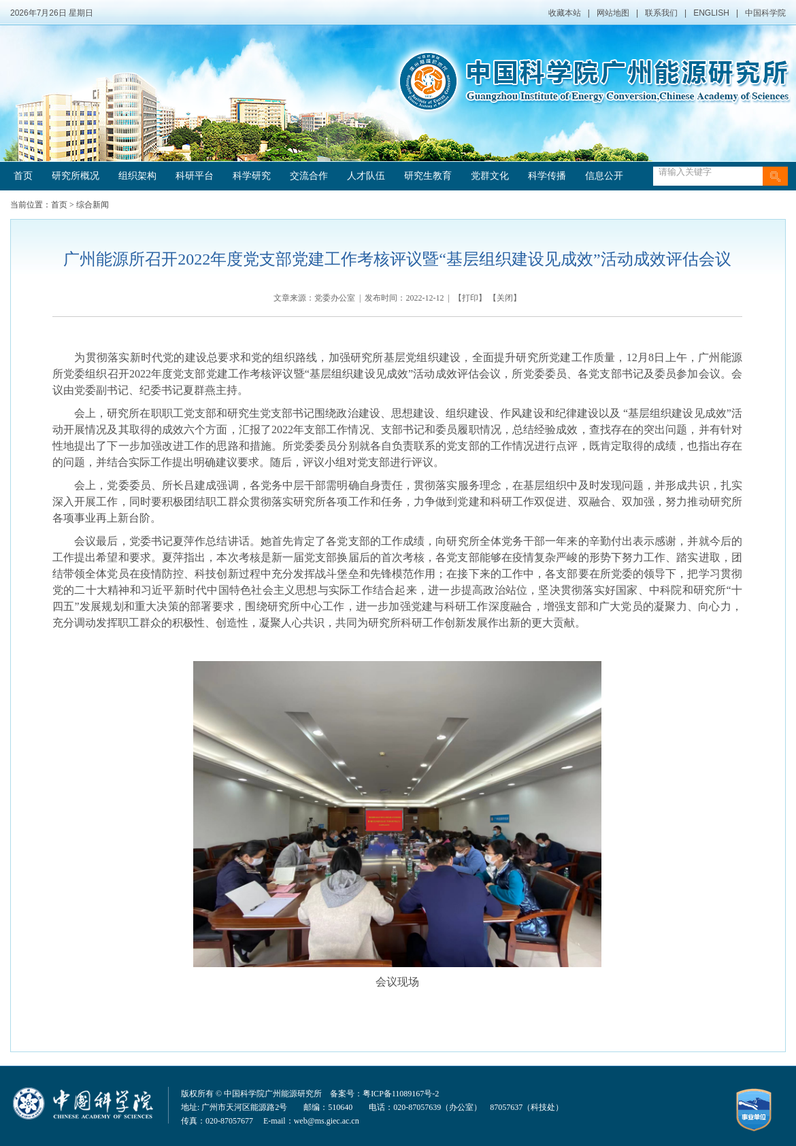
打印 (470, 298)
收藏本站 (564, 13)
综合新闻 (92, 204)
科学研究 (252, 176)
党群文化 (490, 176)
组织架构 (137, 176)
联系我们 (661, 13)
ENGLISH (711, 13)
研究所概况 (75, 176)
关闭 (505, 298)
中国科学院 (765, 13)
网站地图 (613, 13)
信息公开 (604, 176)
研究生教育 (428, 176)
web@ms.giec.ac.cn (326, 1121)
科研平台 (195, 176)
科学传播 (547, 176)
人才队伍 (366, 176)
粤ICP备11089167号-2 (401, 1093)
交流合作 (309, 176)
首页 (23, 176)
